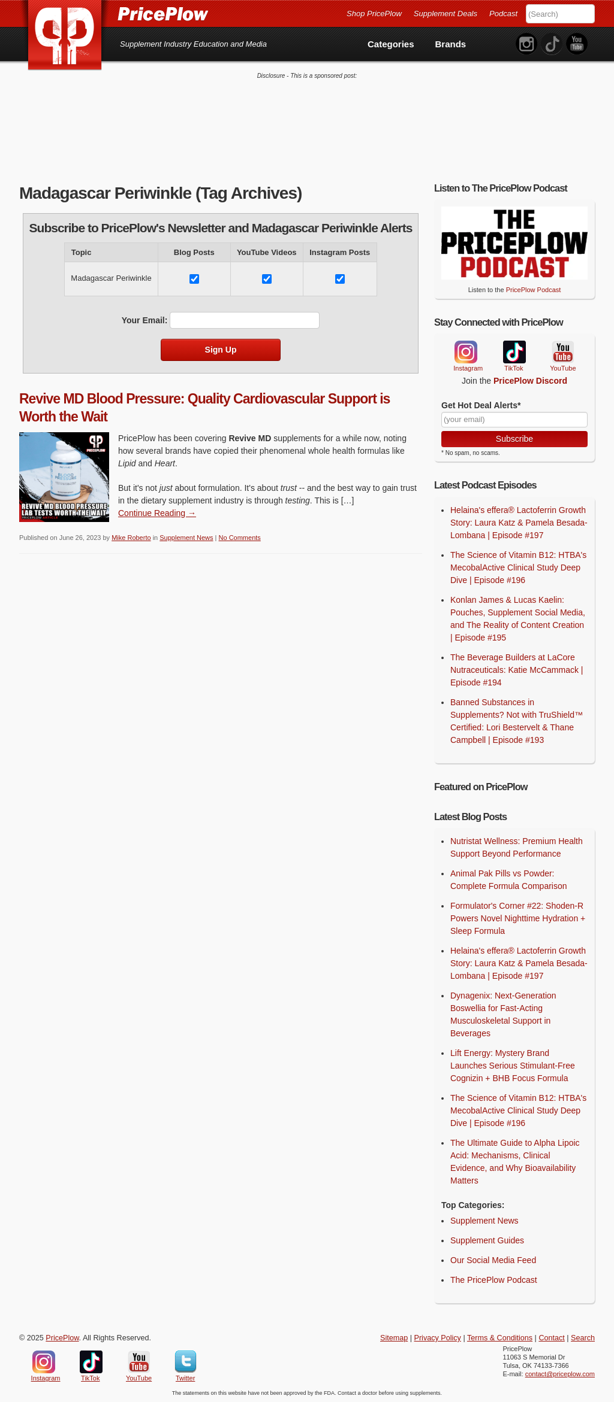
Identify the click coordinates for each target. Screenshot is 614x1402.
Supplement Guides (487, 1240)
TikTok (514, 352)
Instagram (465, 352)
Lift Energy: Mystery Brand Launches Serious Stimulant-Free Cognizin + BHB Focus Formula (512, 1065)
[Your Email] (514, 419)
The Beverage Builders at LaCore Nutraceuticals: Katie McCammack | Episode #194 (516, 670)
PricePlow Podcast (533, 289)
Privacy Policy (437, 1338)
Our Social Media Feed (493, 1260)
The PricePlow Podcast (493, 1280)
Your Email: (145, 320)
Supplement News (186, 537)
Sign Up (221, 349)
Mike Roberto (131, 537)
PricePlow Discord (530, 381)
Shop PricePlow (374, 13)
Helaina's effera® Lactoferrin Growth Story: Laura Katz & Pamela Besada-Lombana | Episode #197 (519, 522)
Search (583, 1338)
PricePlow (62, 1338)
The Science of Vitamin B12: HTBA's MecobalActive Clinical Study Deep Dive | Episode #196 (518, 567)
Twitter (185, 1362)
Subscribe (514, 439)
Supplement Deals (445, 13)
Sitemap (394, 1338)
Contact (551, 1338)
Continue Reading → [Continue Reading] (157, 513)
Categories (391, 44)
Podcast (503, 13)
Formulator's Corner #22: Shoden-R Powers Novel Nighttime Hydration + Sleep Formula (517, 918)
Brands (450, 44)
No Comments (240, 537)
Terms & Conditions (499, 1338)
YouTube (562, 352)
